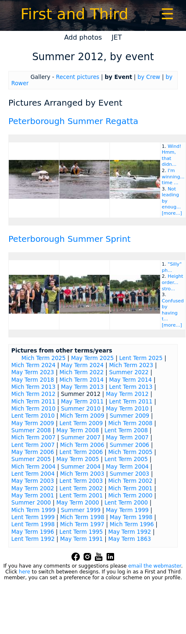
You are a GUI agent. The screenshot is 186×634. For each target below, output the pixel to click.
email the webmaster (154, 566)
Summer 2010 (81, 409)
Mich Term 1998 (82, 517)
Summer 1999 (81, 510)
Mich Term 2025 (43, 358)
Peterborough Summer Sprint (69, 239)
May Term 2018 (32, 380)
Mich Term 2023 (131, 365)
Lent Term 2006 (81, 452)
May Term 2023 (32, 372)
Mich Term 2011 (33, 401)
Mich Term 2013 (33, 387)
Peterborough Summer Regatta (73, 121)
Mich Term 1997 (82, 524)
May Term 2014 (130, 380)
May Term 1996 (32, 532)
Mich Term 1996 (132, 524)
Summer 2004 (81, 467)
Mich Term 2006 (82, 445)
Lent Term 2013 (131, 387)
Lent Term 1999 (33, 517)
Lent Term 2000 (126, 503)
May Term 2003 (32, 481)
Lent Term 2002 (81, 488)
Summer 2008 (31, 430)
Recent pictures (77, 77)
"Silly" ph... (172, 267)
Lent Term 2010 (33, 416)
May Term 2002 (32, 488)
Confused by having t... (173, 310)
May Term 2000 (77, 503)
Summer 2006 (129, 445)
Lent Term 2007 (33, 445)
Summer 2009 (129, 416)
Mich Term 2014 (81, 380)
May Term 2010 (127, 409)
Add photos (83, 37)
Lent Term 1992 (33, 539)
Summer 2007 (81, 437)
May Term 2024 (82, 365)
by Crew (149, 77)
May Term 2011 (82, 401)
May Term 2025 (92, 358)
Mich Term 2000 (130, 495)
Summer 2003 (129, 474)
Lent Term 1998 (33, 524)
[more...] (172, 213)
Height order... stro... (172, 282)
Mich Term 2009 (82, 416)
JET (117, 37)
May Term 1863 (129, 539)
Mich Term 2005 (130, 452)
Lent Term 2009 (81, 423)
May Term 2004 (127, 467)
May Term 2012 (127, 394)
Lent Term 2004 (33, 474)
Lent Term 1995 (81, 532)
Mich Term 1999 (33, 510)
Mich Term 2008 (130, 423)
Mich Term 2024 (33, 365)
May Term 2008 (77, 430)
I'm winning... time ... (173, 176)
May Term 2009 (32, 423)
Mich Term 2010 (33, 409)
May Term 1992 (129, 532)
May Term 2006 (32, 452)
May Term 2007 (127, 437)
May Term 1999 (127, 510)
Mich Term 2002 (130, 481)
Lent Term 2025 (141, 358)
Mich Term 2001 (130, 488)
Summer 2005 (31, 459)
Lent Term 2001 (81, 495)
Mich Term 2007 (33, 437)
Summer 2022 (129, 372)
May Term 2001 (32, 495)
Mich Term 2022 (81, 372)
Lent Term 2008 (126, 430)
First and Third (74, 14)
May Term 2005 (77, 459)
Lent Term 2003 (81, 481)
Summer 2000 (31, 503)
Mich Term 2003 (82, 474)
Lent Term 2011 (131, 401)
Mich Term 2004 (33, 467)
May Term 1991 (81, 539)
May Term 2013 (82, 387)
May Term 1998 (131, 517)
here (24, 572)
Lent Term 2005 (126, 459)
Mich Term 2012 (33, 394)
